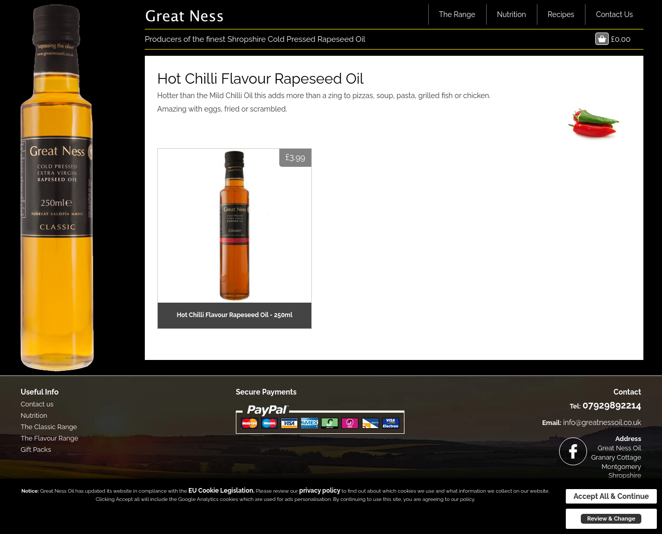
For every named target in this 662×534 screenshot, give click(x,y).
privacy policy (319, 490)
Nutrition (511, 14)
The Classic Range (49, 427)
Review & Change (611, 518)
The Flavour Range (49, 438)
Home (415, 14)
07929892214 (611, 405)
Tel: (575, 406)
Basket (602, 39)
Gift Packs (36, 449)
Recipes (561, 14)
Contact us (37, 404)
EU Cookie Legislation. (221, 490)
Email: (551, 423)
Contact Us (614, 14)
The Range (457, 14)
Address (628, 439)
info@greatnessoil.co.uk (602, 422)
